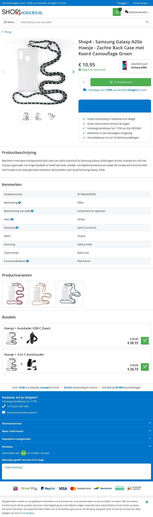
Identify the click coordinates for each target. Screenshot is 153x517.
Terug (7, 32)
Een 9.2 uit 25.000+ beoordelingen (22, 3)
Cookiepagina (27, 512)
